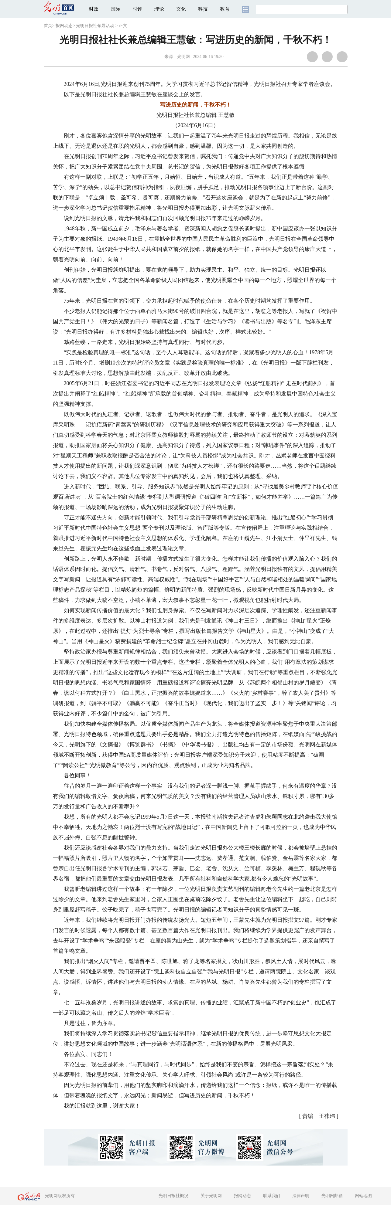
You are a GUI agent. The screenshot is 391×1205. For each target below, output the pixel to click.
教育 (225, 9)
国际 (115, 9)
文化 (181, 9)
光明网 (183, 56)
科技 (203, 9)
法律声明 (300, 1195)
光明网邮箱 (332, 1195)
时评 (137, 9)
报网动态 (64, 25)
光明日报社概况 (173, 1195)
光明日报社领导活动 (95, 25)
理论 (159, 9)
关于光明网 (211, 1195)
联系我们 (271, 1195)
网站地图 (363, 1195)
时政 (93, 9)
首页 (48, 25)
